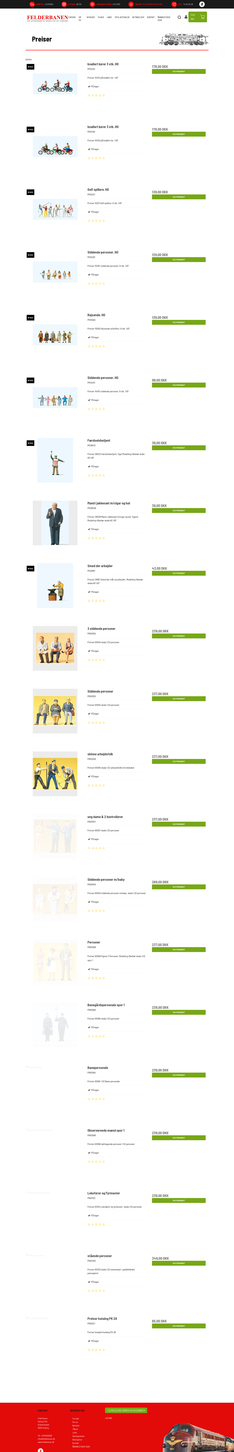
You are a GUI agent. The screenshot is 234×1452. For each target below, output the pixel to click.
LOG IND (108, 1422)
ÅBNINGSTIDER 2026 (164, 18)
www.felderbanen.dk (46, 1446)
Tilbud (101, 17)
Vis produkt (179, 71)
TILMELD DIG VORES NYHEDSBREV (126, 1414)
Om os (80, 18)
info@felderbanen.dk (46, 1443)
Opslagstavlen (122, 17)
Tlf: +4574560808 (45, 1439)
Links (109, 17)
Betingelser (138, 17)
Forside (72, 17)
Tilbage (203, 36)
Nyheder (91, 17)
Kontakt (151, 17)
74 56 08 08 (185, 4)
